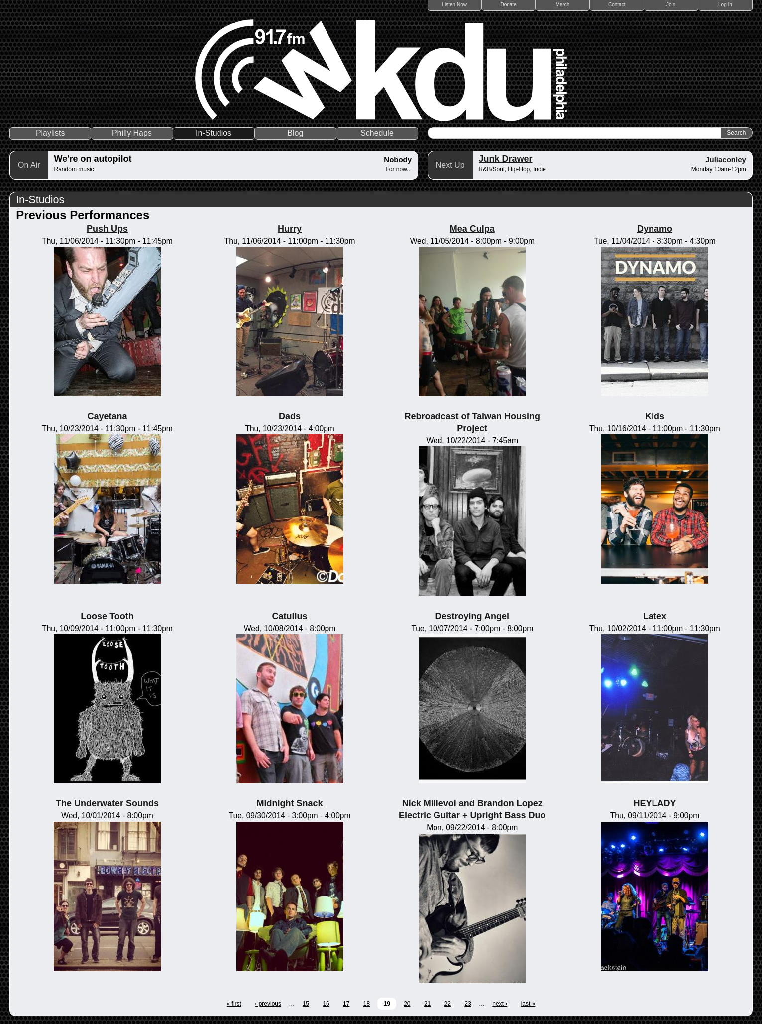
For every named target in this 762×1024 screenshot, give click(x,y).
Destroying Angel (472, 616)
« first (234, 1003)
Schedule (377, 133)
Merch (563, 4)
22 (447, 1003)
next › (499, 1003)
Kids (654, 416)
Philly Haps (132, 133)
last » (528, 1003)
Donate (508, 4)
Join (670, 4)
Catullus (290, 616)
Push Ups (107, 229)
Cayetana (107, 416)
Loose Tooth (107, 616)
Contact (616, 4)
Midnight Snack (290, 803)
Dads (290, 416)
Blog (295, 133)
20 (407, 1003)
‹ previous (268, 1003)
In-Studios (213, 133)
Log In (725, 4)
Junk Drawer (506, 159)
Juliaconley (725, 159)
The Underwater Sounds (107, 803)
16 (326, 1003)
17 (346, 1003)
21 (427, 1003)
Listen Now (454, 4)
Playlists (50, 133)
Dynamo (654, 229)
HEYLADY (654, 803)
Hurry (290, 229)
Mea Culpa (472, 229)
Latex (654, 616)
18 (366, 1003)
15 (306, 1003)
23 (467, 1003)
